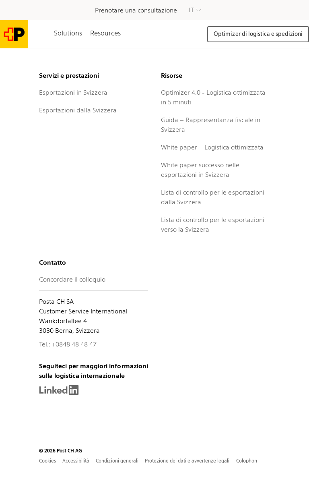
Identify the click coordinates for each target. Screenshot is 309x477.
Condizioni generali (117, 461)
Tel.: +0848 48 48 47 (68, 344)
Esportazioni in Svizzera (73, 92)
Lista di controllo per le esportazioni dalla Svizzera (212, 197)
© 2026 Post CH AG (60, 451)
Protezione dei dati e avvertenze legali (187, 461)
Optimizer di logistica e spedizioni (258, 34)
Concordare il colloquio (72, 279)
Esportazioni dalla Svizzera (78, 110)
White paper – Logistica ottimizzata (212, 147)
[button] (195, 10)
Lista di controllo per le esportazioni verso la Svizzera (212, 224)
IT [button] (191, 10)
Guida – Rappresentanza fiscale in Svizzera (210, 124)
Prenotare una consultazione (136, 10)
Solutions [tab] (68, 33)
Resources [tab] (105, 33)
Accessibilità (75, 461)
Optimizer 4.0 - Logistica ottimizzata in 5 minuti (213, 97)
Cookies (47, 461)
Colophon (246, 461)
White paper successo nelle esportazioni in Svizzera (200, 169)
